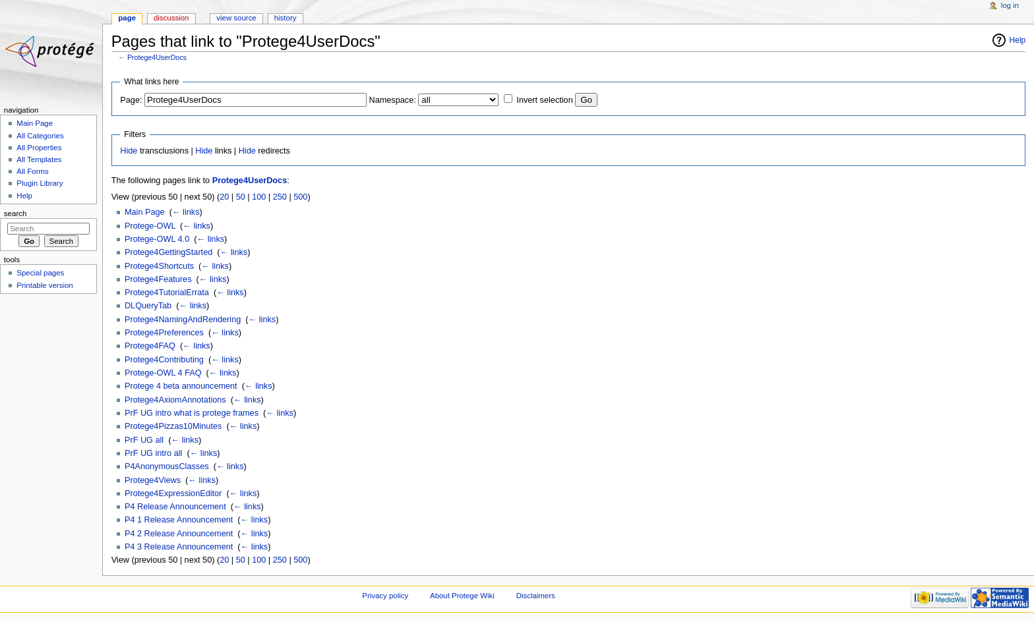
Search (15, 213)
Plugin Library (39, 183)
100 (259, 197)
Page (127, 18)
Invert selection (544, 100)
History (285, 18)
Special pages (40, 273)
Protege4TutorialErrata (167, 292)
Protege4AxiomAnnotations (175, 400)
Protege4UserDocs (157, 57)
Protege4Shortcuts (159, 266)
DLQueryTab (148, 305)
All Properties (38, 148)
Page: (131, 100)
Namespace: (392, 100)
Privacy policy (385, 596)
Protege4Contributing (164, 359)
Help (1018, 40)
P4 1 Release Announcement (179, 519)
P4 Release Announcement (175, 506)
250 (280, 197)
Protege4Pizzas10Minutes (173, 426)
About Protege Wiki (462, 596)
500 (300, 197)
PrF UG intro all (153, 453)
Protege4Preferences (164, 332)
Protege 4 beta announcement (181, 386)
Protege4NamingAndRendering (183, 319)
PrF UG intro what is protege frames (191, 413)
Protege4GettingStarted (168, 252)
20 (224, 197)
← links (186, 212)
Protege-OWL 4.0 (157, 239)
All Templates (38, 159)
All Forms (32, 171)
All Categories (39, 136)
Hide (128, 150)
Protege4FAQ (150, 346)
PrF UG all (144, 440)
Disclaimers (535, 596)
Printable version (44, 285)
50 (240, 197)
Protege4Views (153, 480)
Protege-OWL (150, 226)
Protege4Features (158, 279)
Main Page (145, 212)
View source (236, 18)
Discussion (171, 18)
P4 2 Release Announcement (179, 533)
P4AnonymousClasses (167, 466)
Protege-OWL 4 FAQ (163, 373)
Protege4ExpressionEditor (173, 493)
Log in (1010, 5)
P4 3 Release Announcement (179, 546)
